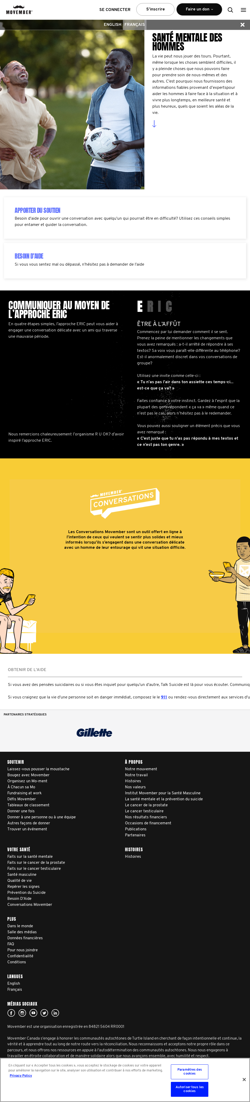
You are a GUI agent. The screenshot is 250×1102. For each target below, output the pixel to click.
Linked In (55, 1013)
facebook (11, 1013)
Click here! (22, 1013)
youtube (33, 1013)
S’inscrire (155, 9)
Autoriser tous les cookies (190, 1089)
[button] (243, 10)
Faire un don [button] (199, 11)
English (112, 25)
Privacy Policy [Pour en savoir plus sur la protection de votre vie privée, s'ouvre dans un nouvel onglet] (21, 1075)
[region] (125, 1080)
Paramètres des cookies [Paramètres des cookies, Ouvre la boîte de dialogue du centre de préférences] (189, 1072)
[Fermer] (244, 1079)
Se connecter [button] (115, 10)
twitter (44, 1013)
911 (164, 697)
